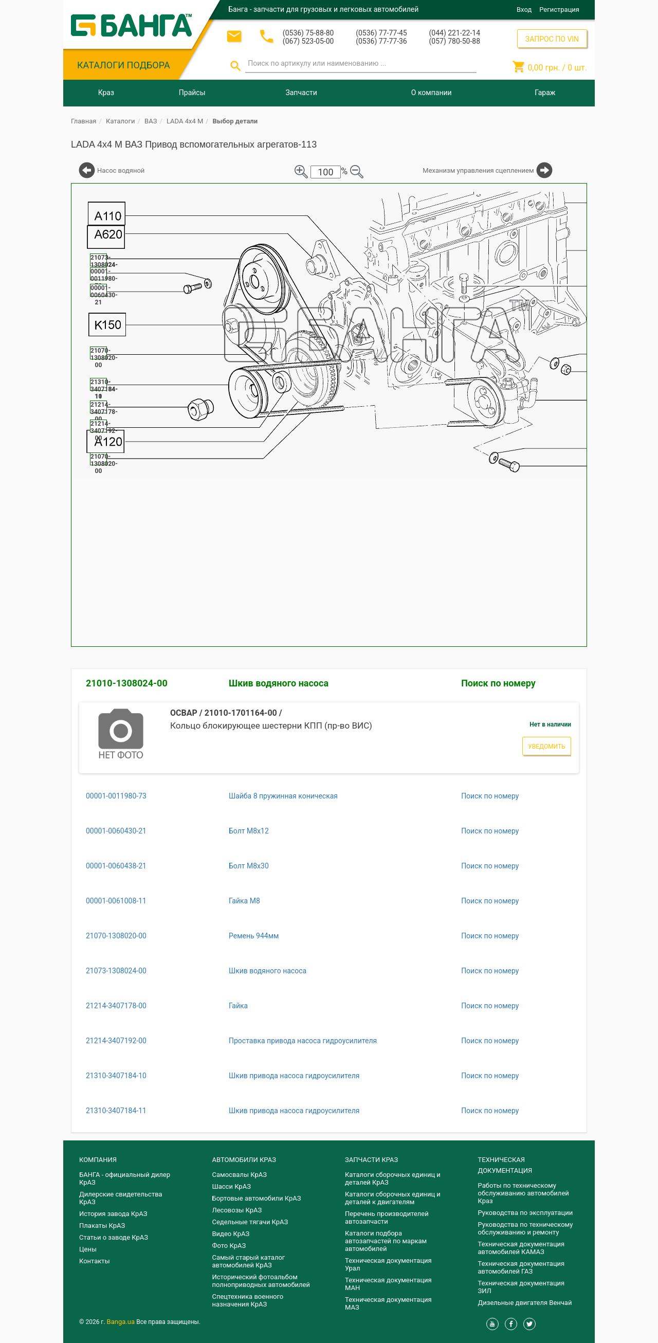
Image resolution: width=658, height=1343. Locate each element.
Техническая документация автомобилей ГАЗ (521, 1267)
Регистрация (559, 9)
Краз (106, 92)
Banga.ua (122, 1322)
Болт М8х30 (249, 866)
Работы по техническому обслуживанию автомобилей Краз (523, 1193)
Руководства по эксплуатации (525, 1213)
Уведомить (546, 746)
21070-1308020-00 (116, 936)
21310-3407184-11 (116, 1110)
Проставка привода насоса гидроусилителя (303, 1041)
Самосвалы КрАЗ (239, 1174)
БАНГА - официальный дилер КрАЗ (124, 1178)
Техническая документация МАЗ (388, 1303)
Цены (88, 1249)
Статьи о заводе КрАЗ (113, 1237)
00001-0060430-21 (116, 831)
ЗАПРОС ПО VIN (552, 39)
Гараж (545, 92)
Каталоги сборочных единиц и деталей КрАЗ (393, 1178)
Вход (524, 9)
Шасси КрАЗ (231, 1186)
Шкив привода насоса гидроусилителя (294, 1076)
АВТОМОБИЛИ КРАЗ (244, 1160)
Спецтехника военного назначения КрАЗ (248, 1300)
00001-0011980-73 (116, 796)
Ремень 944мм (254, 936)
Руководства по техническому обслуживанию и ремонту (525, 1228)
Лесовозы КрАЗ (237, 1210)
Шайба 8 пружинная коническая (283, 796)
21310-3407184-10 (116, 1076)
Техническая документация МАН (388, 1284)
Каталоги (120, 121)
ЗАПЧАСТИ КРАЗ (371, 1160)
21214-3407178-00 (116, 1006)
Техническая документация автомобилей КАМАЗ (521, 1248)
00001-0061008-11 (116, 901)
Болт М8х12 (249, 831)
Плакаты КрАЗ (102, 1225)
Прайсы (192, 92)
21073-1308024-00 (116, 971)
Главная (83, 121)
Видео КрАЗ (231, 1234)
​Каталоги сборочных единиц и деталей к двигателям (393, 1198)
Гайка (238, 1006)
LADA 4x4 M (185, 121)
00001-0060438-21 (116, 866)
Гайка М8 (244, 901)
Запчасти (301, 92)
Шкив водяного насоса (278, 683)
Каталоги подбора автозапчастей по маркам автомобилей (386, 1241)
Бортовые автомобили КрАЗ (256, 1198)
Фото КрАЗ (229, 1245)
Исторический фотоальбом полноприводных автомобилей (261, 1280)
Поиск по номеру (498, 683)
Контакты (94, 1261)
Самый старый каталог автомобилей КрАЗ (248, 1261)
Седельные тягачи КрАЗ (250, 1222)
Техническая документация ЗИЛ (521, 1287)
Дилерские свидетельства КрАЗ (120, 1198)
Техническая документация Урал (388, 1264)
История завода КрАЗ (113, 1214)
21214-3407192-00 (116, 1041)
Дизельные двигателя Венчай (525, 1302)
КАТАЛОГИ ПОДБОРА (123, 65)
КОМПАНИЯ (98, 1160)
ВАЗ (150, 121)
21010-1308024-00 (127, 683)
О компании (431, 92)
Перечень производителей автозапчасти (387, 1217)
